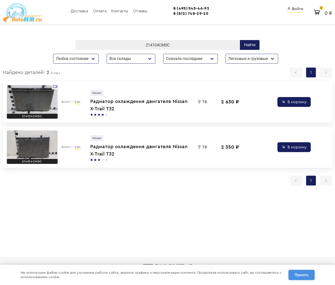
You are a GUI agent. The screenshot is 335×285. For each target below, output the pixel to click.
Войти (295, 9)
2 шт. (77, 101)
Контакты (120, 11)
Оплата (100, 11)
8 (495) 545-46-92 (191, 8)
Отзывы (140, 11)
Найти (249, 45)
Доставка (80, 11)
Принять (301, 275)
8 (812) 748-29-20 (190, 13)
